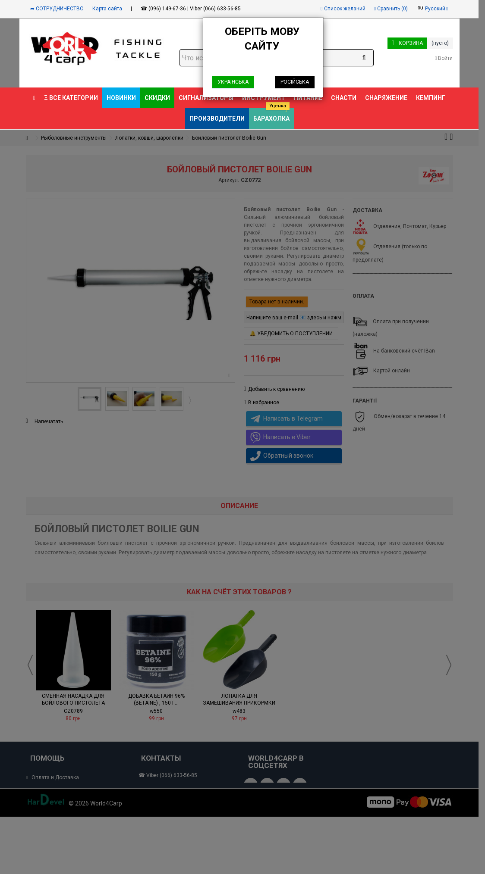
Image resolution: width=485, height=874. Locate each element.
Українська (233, 82)
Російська (294, 82)
